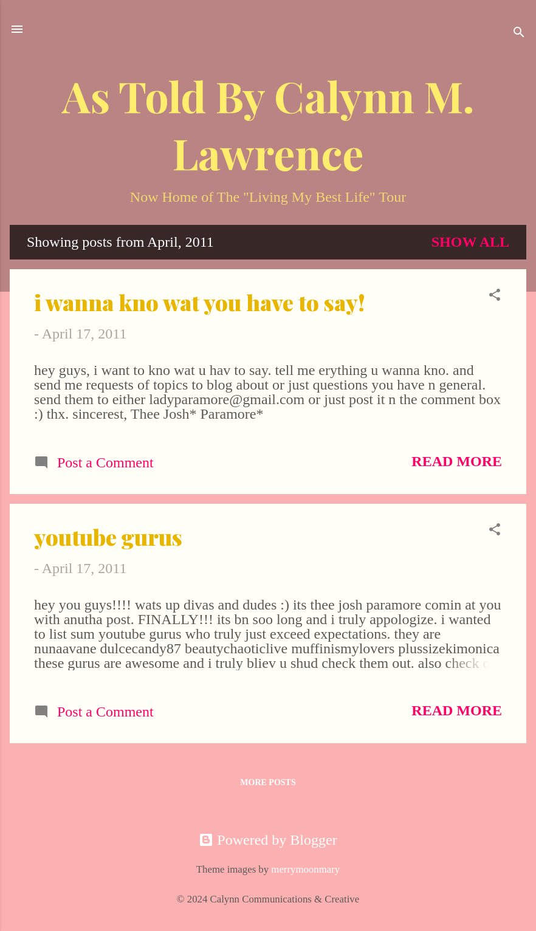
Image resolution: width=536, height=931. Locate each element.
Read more (456, 461)
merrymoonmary (305, 869)
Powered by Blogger (268, 840)
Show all (470, 242)
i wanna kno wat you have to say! (199, 302)
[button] (494, 295)
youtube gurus (108, 536)
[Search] (519, 33)
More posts (267, 782)
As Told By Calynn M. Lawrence (268, 124)
